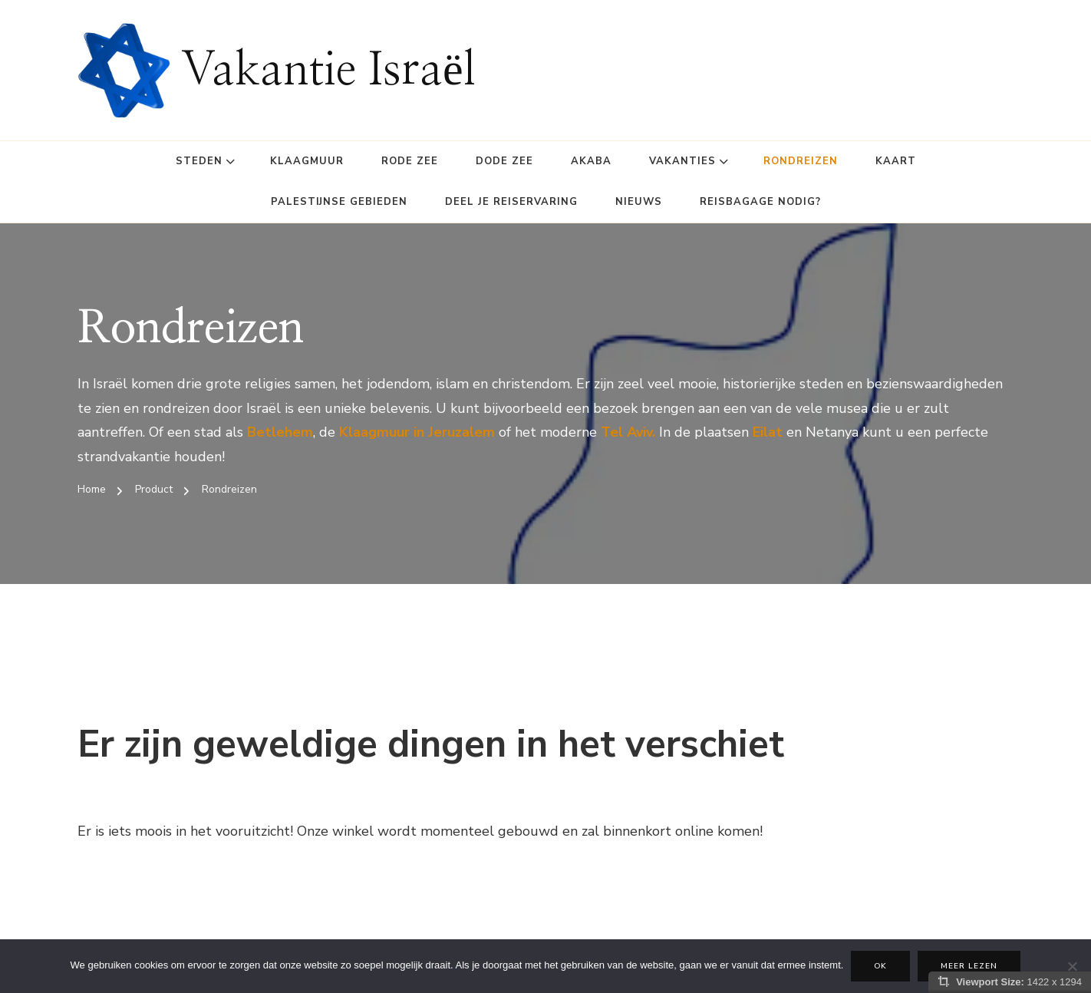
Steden (199, 161)
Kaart (895, 161)
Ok (880, 966)
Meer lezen (969, 966)
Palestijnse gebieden (339, 202)
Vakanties (682, 161)
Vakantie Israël (328, 71)
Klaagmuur (307, 161)
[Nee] (1071, 966)
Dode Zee (504, 161)
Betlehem (280, 432)
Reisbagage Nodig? (760, 202)
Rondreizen (800, 161)
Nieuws (638, 202)
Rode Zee (409, 161)
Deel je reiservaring (511, 202)
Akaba (591, 161)
